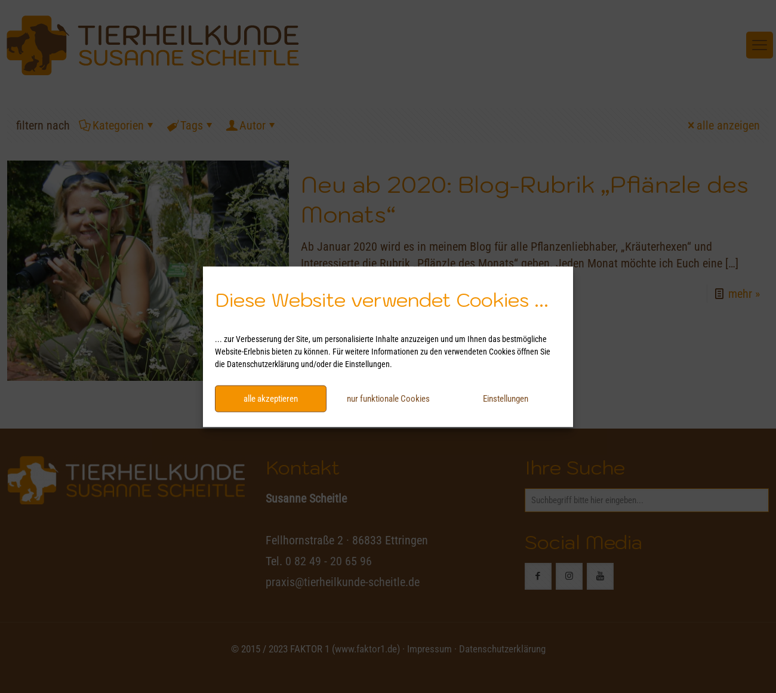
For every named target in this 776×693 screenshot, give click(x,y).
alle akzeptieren (271, 398)
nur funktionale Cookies (388, 398)
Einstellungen (505, 398)
